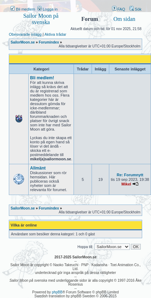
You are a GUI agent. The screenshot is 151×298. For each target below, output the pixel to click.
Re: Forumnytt (130, 175)
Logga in (47, 9)
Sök (135, 9)
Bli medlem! (42, 77)
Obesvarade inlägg (25, 34)
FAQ (118, 9)
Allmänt (38, 168)
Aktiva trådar (55, 34)
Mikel (126, 184)
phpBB (57, 292)
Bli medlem (23, 9)
